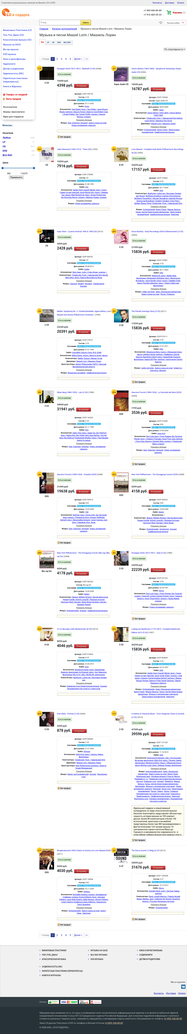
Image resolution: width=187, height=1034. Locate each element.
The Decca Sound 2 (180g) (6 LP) (145, 850)
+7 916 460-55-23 (152, 14)
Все (42, 42)
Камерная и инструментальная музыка (83, 686)
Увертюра (175, 214)
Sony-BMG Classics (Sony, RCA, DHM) (87, 353)
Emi (86, 187)
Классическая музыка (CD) (17, 39)
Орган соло (166, 789)
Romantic (88, 284)
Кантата (139, 781)
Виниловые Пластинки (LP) (17, 30)
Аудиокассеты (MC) (13, 73)
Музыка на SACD (12, 44)
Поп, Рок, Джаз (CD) (13, 35)
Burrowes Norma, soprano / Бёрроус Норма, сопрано (85, 197)
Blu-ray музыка (10, 49)
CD (53, 42)
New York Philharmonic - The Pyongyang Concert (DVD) (155, 474)
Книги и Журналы (12, 86)
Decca (161, 591)
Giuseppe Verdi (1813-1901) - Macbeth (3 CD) (76, 69)
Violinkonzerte (98, 284)
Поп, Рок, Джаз (50, 955)
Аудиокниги (9, 64)
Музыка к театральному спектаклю (163, 694)
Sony (87, 667)
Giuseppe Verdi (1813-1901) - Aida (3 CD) (149, 553)
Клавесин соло (150, 781)
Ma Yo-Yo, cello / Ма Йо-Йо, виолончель (89, 675)
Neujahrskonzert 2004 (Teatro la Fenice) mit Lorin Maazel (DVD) (84, 850)
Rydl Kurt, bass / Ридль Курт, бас (86, 515)
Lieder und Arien (148, 292)
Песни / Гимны (157, 791)
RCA (87, 430)
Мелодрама (140, 786)
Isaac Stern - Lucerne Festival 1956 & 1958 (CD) (77, 231)
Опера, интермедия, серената (83, 125)
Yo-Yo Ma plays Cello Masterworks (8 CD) (74, 629)
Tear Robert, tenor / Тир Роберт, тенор (87, 109)
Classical (73, 284)
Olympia (87, 752)
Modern (81, 284)
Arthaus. (87, 892)
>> (86, 59)
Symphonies (164, 529)
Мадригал (169, 781)
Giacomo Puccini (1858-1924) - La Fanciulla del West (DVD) (156, 392)
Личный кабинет (174, 23)
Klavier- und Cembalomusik (78, 774)
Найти (86, 22)
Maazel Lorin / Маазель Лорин (163, 124)
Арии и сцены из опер (98, 123)
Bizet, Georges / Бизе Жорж (163, 523)
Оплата (180, 3)
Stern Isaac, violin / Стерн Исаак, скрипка (88, 272)
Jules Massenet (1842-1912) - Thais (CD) (74, 149)
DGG (161, 191)
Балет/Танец (162, 130)
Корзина (179, 12)
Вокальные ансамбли (76, 373)
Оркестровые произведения (153, 697)
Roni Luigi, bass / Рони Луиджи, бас (160, 436)
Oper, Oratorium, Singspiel (78, 123)
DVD (59, 42)
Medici (161, 512)
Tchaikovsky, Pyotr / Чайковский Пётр (161, 118)
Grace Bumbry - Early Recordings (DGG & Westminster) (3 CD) (157, 231)
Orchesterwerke (150, 130)
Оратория (157, 789)
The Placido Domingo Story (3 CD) (146, 311)
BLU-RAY (67, 42)
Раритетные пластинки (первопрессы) (15, 80)
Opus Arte (161, 433)
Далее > (78, 59)
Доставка (169, 3)
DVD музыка (9, 54)
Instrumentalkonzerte (154, 772)
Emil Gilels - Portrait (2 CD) (68, 714)
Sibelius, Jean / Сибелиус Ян (153, 899)
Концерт (83, 286)
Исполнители (10, 107)
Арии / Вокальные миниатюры (168, 292)
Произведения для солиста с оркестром (83, 689)
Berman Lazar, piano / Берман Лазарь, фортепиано (161, 765)
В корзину (81, 86)
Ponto (87, 106)
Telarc (161, 110)
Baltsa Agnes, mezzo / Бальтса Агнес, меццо (90, 355)
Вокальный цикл (143, 776)
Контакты (157, 3)
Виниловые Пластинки (54, 950)
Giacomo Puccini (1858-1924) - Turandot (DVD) (77, 474)
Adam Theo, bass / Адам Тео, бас (86, 433)
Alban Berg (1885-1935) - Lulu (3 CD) (72, 392)
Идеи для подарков (13, 116)
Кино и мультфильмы (14, 59)
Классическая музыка (54, 959)
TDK (87, 512)
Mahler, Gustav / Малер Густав (90, 358)
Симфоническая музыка (164, 132)
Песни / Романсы (167, 294)
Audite (86, 269)
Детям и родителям (13, 68)
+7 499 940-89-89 (152, 10)
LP (48, 42)
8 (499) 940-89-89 (173, 1019)
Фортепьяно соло (141, 799)
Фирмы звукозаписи (14, 112)
